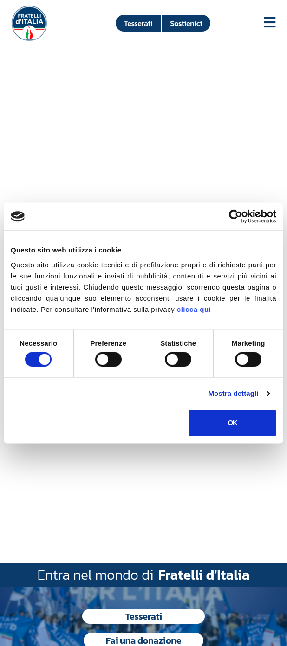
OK (232, 422)
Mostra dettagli (233, 394)
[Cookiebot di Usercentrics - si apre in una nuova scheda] (235, 216)
